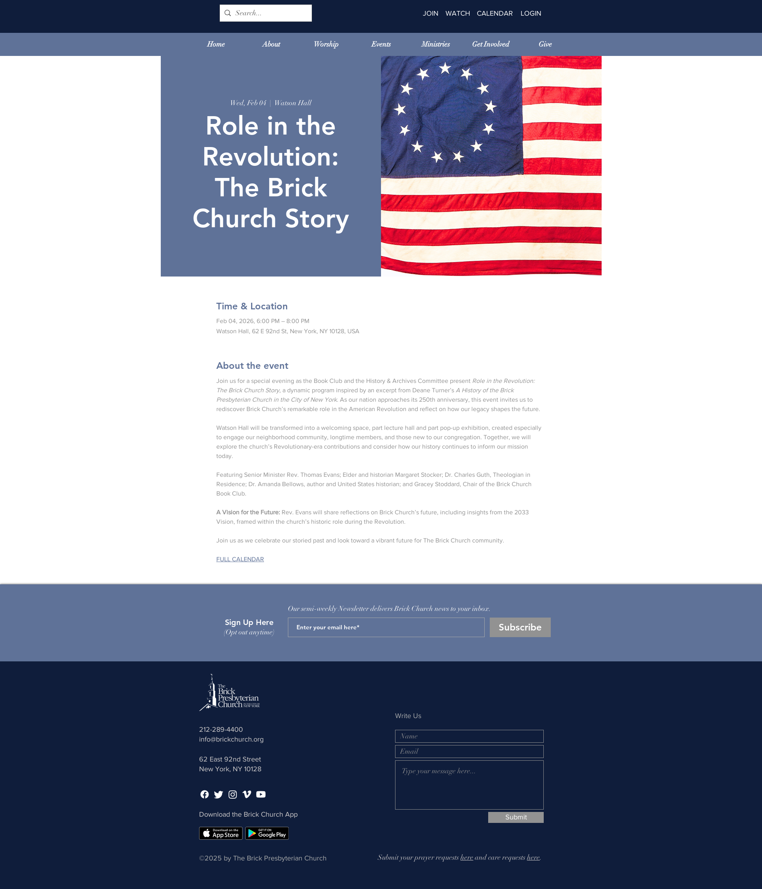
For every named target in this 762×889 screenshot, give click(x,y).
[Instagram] (232, 794)
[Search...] (265, 13)
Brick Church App (271, 814)
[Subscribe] (520, 627)
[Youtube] (260, 794)
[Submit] (516, 817)
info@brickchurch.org (231, 739)
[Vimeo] (246, 794)
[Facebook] (204, 794)
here (466, 857)
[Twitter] (218, 794)
